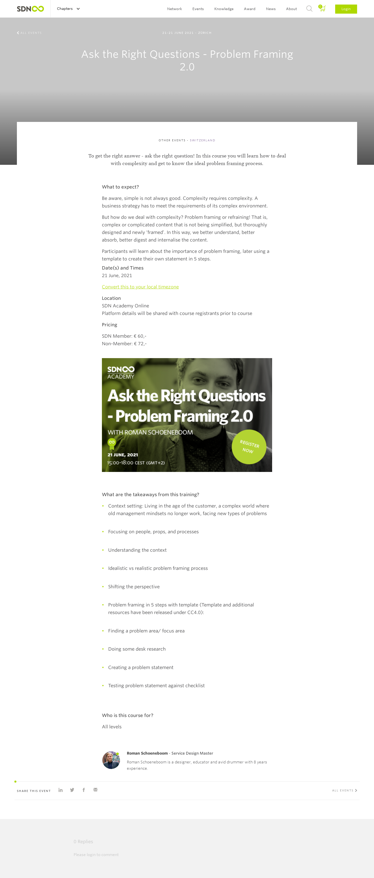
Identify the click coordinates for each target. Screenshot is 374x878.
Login (346, 9)
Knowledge (224, 9)
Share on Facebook (84, 790)
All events (31, 33)
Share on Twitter (72, 790)
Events (198, 9)
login (91, 855)
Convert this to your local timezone (140, 286)
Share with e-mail (95, 790)
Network (174, 9)
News (271, 9)
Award (249, 9)
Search (309, 9)
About (291, 9)
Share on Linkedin (61, 790)
